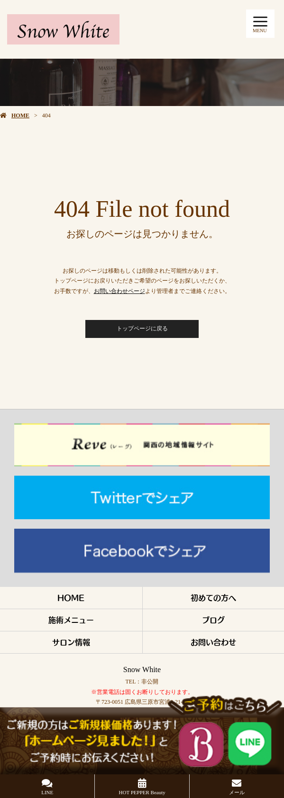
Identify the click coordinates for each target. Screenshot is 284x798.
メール (237, 792)
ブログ (213, 619)
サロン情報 (71, 642)
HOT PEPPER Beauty (142, 792)
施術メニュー (71, 619)
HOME (20, 115)
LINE (47, 792)
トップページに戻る (142, 328)
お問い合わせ (213, 642)
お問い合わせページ (119, 291)
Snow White (142, 669)
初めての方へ (213, 597)
